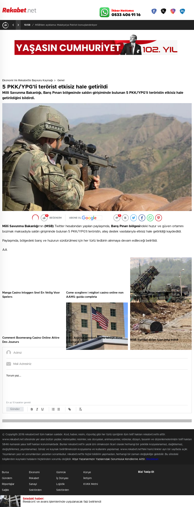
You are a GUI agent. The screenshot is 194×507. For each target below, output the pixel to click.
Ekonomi (34, 472)
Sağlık (5, 490)
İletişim (87, 478)
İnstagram (173, 11)
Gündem (7, 478)
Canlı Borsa (134, 4)
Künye (87, 472)
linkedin (182, 11)
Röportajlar (8, 484)
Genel (60, 80)
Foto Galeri (48, 4)
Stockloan (152, 459)
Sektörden (35, 490)
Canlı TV (90, 4)
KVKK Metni (90, 484)
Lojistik (60, 484)
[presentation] (13, 25)
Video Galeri (69, 4)
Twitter (163, 11)
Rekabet (34, 478)
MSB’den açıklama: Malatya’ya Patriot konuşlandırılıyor (66, 25)
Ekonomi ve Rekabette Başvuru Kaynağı (27, 80)
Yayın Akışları (156, 4)
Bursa (5, 472)
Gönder (15, 409)
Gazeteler (26, 4)
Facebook (154, 11)
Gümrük (61, 472)
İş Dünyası (62, 478)
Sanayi (33, 484)
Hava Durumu (111, 4)
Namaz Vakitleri (179, 4)
